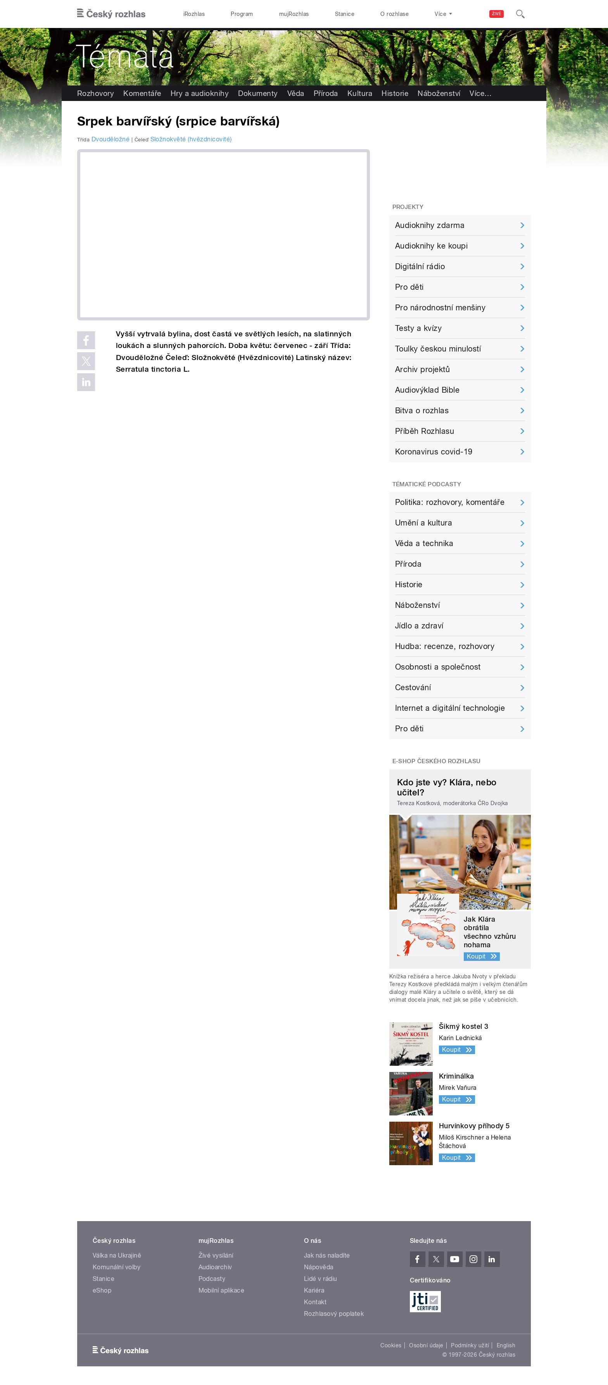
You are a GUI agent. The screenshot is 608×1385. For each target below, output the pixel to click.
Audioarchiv (215, 1267)
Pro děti (409, 287)
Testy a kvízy (418, 328)
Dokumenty (258, 93)
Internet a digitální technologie (450, 708)
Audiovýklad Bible (427, 390)
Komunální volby (116, 1267)
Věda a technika (424, 543)
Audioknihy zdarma (430, 225)
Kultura (359, 93)
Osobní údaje (426, 1345)
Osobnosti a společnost (438, 667)
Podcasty (212, 1278)
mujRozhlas (294, 14)
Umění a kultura (423, 522)
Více (481, 93)
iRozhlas (194, 14)
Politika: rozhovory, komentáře (449, 502)
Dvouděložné (111, 139)
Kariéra (314, 1290)
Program (242, 14)
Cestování (413, 687)
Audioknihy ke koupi (431, 246)
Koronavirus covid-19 (434, 451)
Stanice (344, 14)
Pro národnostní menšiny (440, 307)
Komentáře (142, 93)
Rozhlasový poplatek (334, 1313)
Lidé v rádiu (320, 1278)
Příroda (326, 93)
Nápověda (318, 1267)
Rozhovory (95, 93)
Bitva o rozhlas (422, 410)
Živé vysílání (216, 1255)
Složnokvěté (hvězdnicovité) (191, 139)
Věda (295, 93)
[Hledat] (520, 14)
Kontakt (315, 1302)
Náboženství (439, 93)
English (506, 1345)
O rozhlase (394, 14)
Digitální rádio (420, 266)
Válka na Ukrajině (117, 1255)
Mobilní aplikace (222, 1290)
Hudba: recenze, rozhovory (444, 646)
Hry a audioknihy (200, 93)
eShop (102, 1290)
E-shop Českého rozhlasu (436, 761)
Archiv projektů (422, 369)
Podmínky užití (470, 1345)
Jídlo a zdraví (419, 625)
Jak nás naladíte (327, 1255)
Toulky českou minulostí (438, 348)
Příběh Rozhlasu (424, 431)
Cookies (390, 1345)
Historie (395, 93)
